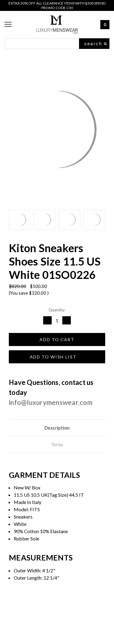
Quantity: (57, 309)
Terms (57, 444)
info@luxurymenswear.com (50, 402)
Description (57, 427)
